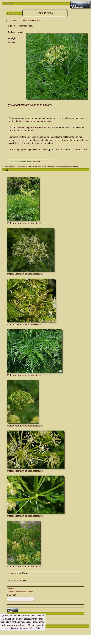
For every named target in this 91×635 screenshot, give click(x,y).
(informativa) (26, 628)
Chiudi (39, 628)
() (37, 161)
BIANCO (11, 595)
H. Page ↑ (11, 13)
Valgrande (9, 4)
